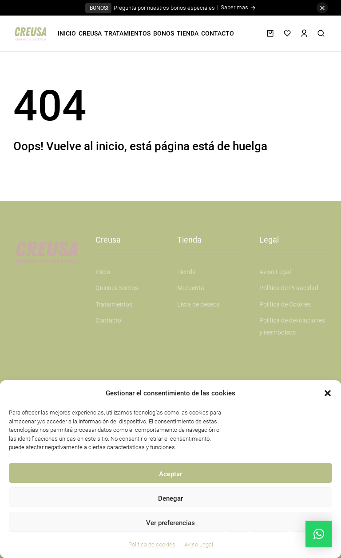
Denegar (170, 498)
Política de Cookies (285, 304)
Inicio (102, 271)
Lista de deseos (198, 304)
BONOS (163, 33)
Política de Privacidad (288, 287)
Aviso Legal (275, 271)
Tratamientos (113, 304)
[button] (327, 393)
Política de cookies (151, 544)
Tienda (186, 271)
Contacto (108, 320)
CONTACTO (217, 33)
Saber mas (238, 7)
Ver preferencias (170, 523)
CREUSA (90, 33)
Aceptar (170, 474)
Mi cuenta (190, 287)
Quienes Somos (116, 287)
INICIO (67, 33)
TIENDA (187, 33)
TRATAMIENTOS (127, 33)
